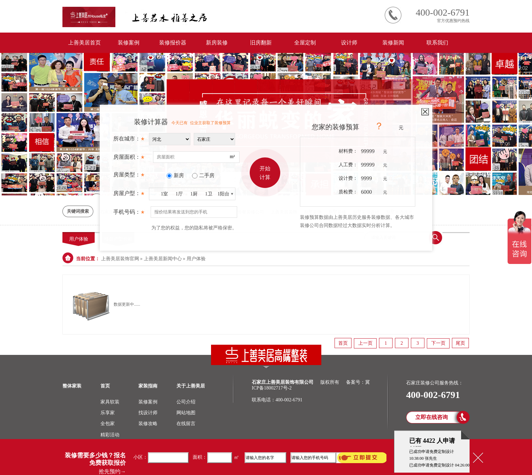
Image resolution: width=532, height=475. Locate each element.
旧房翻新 (261, 42)
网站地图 (185, 412)
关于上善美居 (190, 385)
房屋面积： (128, 159)
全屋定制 (305, 42)
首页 (343, 343)
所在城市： (128, 140)
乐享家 (107, 412)
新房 (179, 175)
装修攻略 (147, 423)
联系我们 (437, 42)
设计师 (349, 42)
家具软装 (109, 401)
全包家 (107, 423)
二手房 (206, 175)
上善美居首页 (84, 42)
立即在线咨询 (431, 417)
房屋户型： (128, 195)
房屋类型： (128, 176)
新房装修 (217, 42)
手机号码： (128, 214)
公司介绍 (185, 401)
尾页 (460, 343)
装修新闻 (393, 42)
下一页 (438, 343)
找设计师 (147, 412)
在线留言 (185, 423)
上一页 (365, 343)
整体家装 (71, 385)
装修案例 (128, 42)
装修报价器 (172, 42)
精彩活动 (109, 434)
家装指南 (147, 385)
